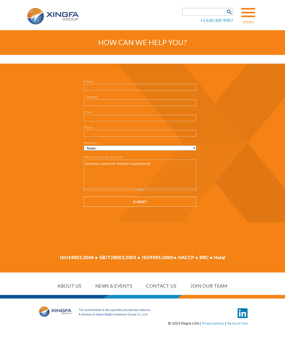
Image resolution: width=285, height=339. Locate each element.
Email (88, 112)
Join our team (209, 286)
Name (89, 81)
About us (69, 286)
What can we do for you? (103, 157)
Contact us (161, 286)
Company (91, 97)
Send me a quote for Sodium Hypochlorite (140, 174)
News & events (113, 286)
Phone (89, 127)
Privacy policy (213, 323)
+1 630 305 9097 (216, 20)
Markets (90, 143)
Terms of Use (237, 323)
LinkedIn (243, 310)
